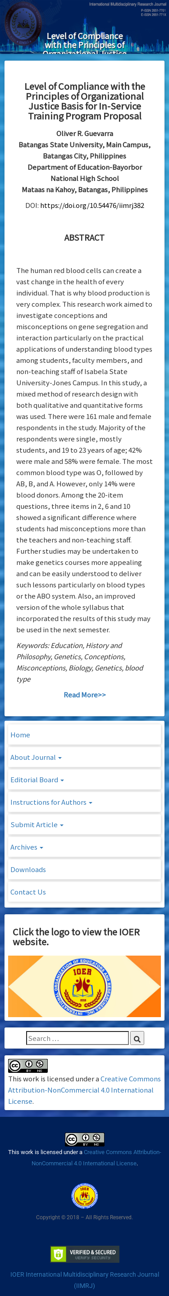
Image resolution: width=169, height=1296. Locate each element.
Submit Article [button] (37, 824)
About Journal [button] (36, 757)
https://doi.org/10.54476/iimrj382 (92, 205)
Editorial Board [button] (37, 779)
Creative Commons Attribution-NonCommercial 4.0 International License (84, 1090)
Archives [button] (26, 846)
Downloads (28, 869)
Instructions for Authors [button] (51, 802)
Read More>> (85, 694)
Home (20, 734)
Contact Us (28, 891)
